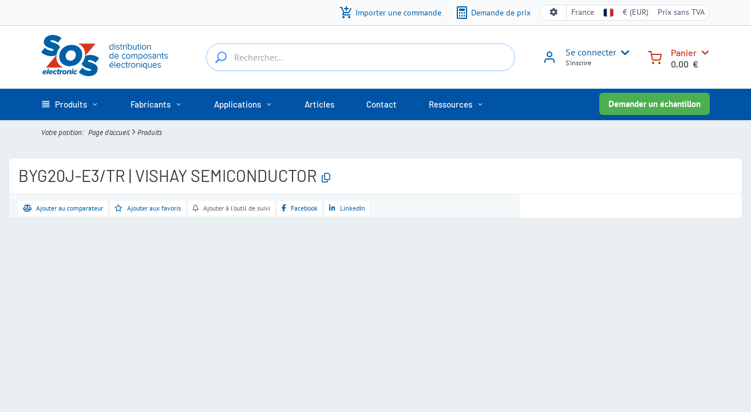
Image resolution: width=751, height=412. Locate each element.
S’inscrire (578, 62)
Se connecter (591, 52)
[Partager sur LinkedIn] (347, 208)
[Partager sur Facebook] (299, 208)
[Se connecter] (549, 61)
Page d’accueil (109, 132)
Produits (149, 132)
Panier (684, 52)
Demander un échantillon (654, 103)
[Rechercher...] (221, 57)
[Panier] (655, 56)
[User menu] (623, 52)
